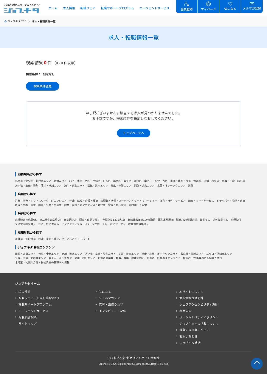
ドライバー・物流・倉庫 (231, 200)
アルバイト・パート (78, 238)
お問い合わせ (188, 336)
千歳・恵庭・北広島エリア (30, 258)
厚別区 (117, 180)
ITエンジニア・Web (63, 200)
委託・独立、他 (55, 238)
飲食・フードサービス (201, 200)
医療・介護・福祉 (87, 200)
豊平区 (127, 180)
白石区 (107, 180)
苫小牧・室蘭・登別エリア (100, 253)
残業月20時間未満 (186, 219)
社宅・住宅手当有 (48, 224)
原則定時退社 (166, 219)
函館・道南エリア (97, 185)
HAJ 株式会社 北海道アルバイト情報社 (133, 358)
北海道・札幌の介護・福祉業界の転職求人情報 (42, 262)
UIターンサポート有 (96, 224)
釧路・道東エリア (144, 185)
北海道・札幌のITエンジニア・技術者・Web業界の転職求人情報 (184, 258)
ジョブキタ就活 (189, 343)
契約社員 (30, 238)
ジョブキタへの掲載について (199, 323)
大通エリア (60, 180)
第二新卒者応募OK (50, 219)
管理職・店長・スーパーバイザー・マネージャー (129, 200)
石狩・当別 (161, 180)
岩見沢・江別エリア (60, 258)
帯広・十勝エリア (121, 185)
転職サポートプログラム (117, 8)
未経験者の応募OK (26, 219)
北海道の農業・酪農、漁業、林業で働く (121, 258)
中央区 (29, 180)
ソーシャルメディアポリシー (198, 317)
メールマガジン (109, 298)
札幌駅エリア (43, 180)
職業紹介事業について (194, 330)
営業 (17, 200)
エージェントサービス (154, 8)
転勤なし (205, 219)
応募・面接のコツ (111, 304)
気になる (105, 291)
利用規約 (185, 311)
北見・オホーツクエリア (171, 185)
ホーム (52, 8)
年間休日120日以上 (113, 219)
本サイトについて (191, 291)
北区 (72, 180)
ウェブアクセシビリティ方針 (198, 304)
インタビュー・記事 (112, 311)
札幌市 (19, 180)
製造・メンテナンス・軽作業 (89, 204)
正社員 (19, 238)
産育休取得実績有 (138, 224)
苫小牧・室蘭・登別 (26, 185)
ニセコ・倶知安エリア (219, 253)
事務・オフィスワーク (36, 200)
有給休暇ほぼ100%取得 (141, 219)
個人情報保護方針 (191, 298)
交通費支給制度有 (25, 224)
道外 (190, 185)
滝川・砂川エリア (51, 185)
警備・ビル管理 (117, 204)
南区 (146, 180)
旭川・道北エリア (74, 185)
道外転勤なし (220, 219)
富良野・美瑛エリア (192, 253)
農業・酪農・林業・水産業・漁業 (50, 204)
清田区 (138, 180)
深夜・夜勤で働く (89, 219)
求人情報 (69, 8)
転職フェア (87, 8)
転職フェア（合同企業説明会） (40, 298)
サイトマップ (28, 323)
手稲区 (96, 180)
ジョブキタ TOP (15, 21)
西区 (87, 180)
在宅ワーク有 (118, 224)
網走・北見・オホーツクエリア (160, 253)
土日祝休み (70, 219)
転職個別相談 (28, 317)
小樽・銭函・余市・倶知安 (185, 180)
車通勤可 (236, 219)
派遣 (40, 238)
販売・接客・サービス (173, 200)
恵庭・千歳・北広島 (233, 180)
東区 (79, 180)
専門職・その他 (138, 204)
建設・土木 (21, 204)
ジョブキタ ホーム (27, 283)
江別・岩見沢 (211, 180)
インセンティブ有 (72, 224)
